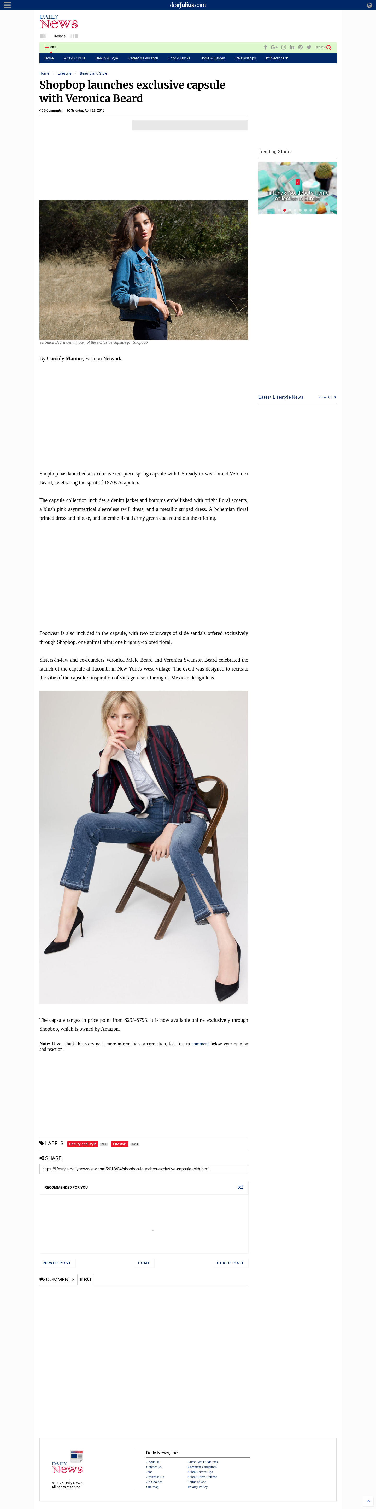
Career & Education (143, 58)
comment (200, 1043)
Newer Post (57, 1263)
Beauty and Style (93, 73)
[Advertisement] (241, 27)
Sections (277, 58)
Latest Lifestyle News (280, 397)
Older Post (230, 1263)
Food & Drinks (179, 58)
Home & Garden (213, 58)
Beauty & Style (107, 58)
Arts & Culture (74, 58)
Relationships (246, 58)
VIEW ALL (328, 397)
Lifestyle (64, 73)
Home (49, 58)
